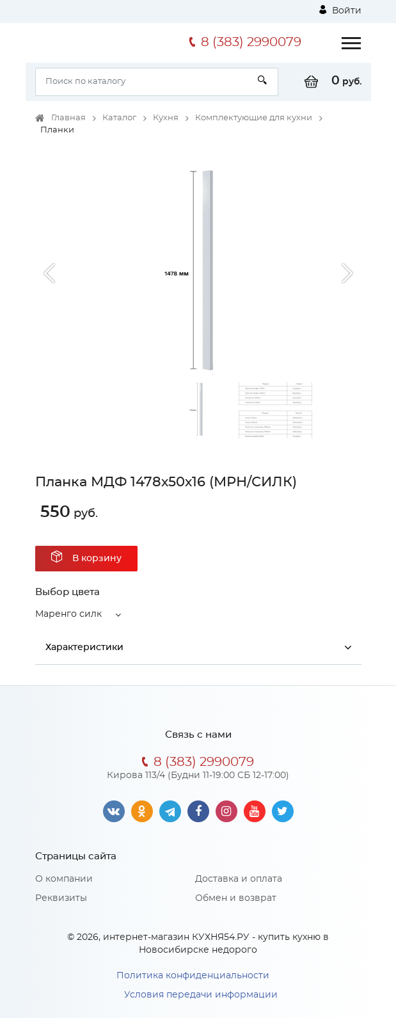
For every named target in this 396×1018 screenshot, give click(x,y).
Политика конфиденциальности (192, 975)
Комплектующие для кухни (253, 118)
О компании (64, 879)
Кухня (165, 118)
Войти (340, 10)
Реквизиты (61, 898)
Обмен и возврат (235, 898)
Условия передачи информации (201, 994)
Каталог (119, 118)
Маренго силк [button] (68, 614)
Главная (68, 118)
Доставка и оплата (238, 879)
